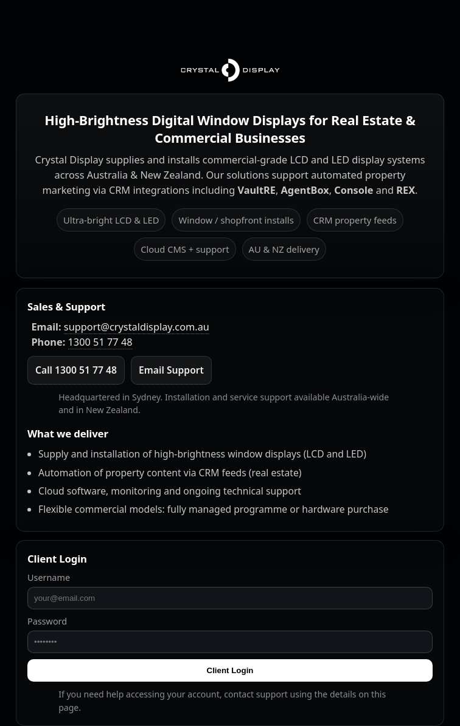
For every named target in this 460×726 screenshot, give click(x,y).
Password (47, 621)
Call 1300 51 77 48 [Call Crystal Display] (76, 370)
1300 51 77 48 (100, 342)
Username (48, 577)
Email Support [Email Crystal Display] (171, 370)
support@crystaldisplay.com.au (136, 327)
